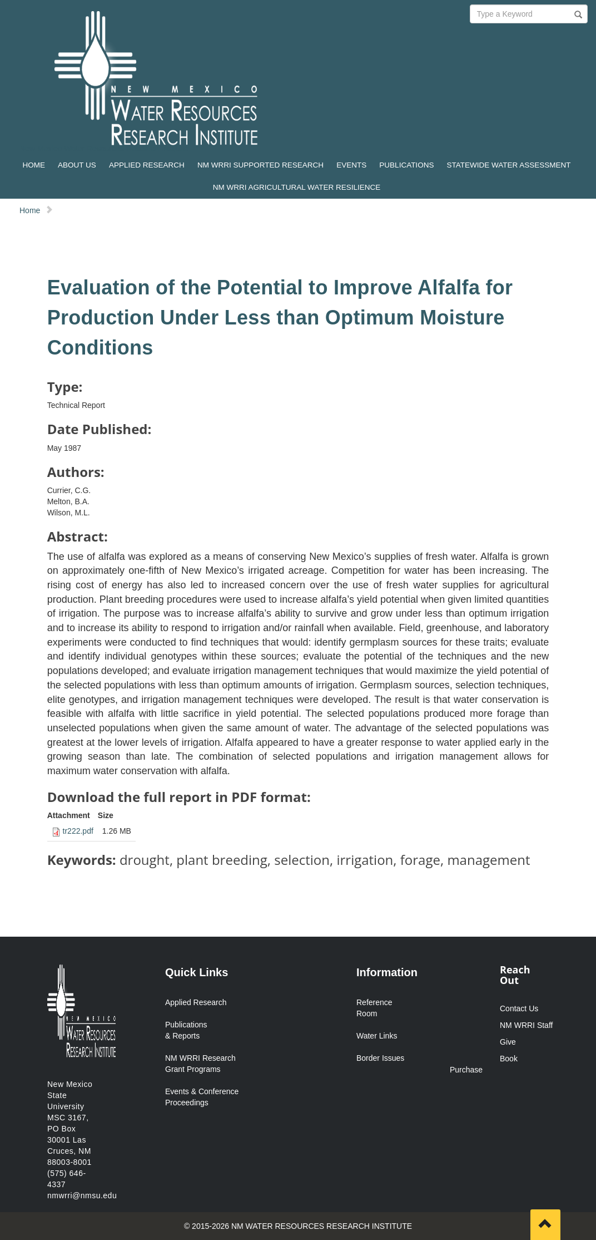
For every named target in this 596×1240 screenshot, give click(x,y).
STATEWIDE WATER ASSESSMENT (509, 165)
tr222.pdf (78, 830)
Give (508, 1041)
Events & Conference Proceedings (202, 1097)
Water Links (376, 1035)
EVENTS (351, 165)
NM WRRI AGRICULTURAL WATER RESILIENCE (297, 187)
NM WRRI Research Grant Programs (200, 1064)
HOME (33, 165)
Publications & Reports (186, 1030)
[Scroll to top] (545, 1224)
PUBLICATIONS (406, 165)
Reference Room (374, 1008)
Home (29, 210)
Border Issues (380, 1058)
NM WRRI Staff (526, 1025)
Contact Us (519, 1008)
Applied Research (196, 1002)
